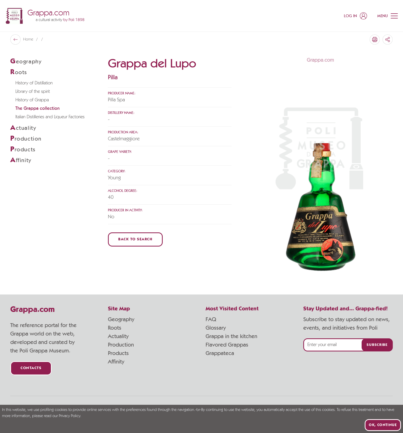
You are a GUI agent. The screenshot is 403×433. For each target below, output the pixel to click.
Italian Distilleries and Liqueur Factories (50, 117)
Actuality (118, 336)
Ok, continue (383, 425)
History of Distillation (34, 83)
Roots (114, 328)
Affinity (116, 362)
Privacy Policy (69, 416)
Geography (121, 319)
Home (28, 39)
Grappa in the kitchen (231, 336)
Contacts (31, 368)
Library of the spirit (32, 91)
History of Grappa (32, 100)
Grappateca (220, 353)
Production (121, 345)
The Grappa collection (37, 108)
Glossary (216, 328)
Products (118, 353)
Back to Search (135, 239)
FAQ (211, 319)
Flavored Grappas (227, 345)
